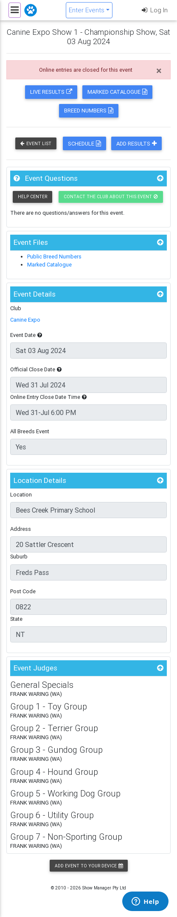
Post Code (23, 591)
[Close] (159, 71)
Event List (35, 143)
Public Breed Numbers (54, 256)
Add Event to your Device (89, 866)
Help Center (32, 196)
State (16, 619)
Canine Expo (25, 319)
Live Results (51, 91)
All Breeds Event (29, 431)
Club (15, 308)
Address (20, 529)
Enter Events (86, 10)
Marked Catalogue (117, 91)
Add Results (136, 143)
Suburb (19, 556)
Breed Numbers (88, 110)
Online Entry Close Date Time (48, 397)
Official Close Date (36, 369)
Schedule (84, 143)
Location (21, 494)
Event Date (26, 335)
